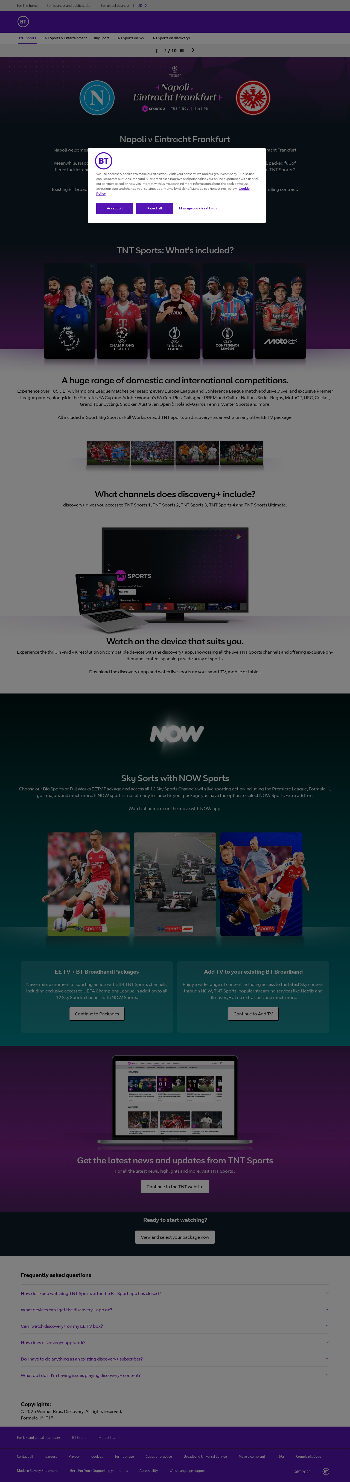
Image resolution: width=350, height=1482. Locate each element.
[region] (177, 185)
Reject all (154, 208)
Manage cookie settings (198, 208)
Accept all (115, 208)
